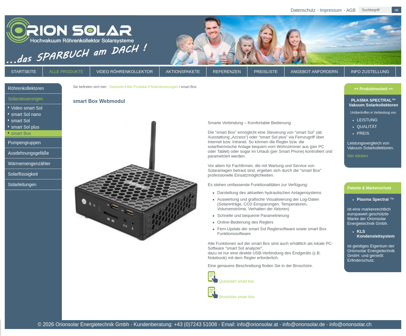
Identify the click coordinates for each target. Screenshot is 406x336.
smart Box (21, 133)
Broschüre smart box (236, 297)
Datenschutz (303, 10)
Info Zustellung (370, 71)
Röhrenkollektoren (26, 88)
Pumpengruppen (24, 142)
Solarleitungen (22, 184)
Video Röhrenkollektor (124, 71)
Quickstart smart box (236, 281)
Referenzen (227, 71)
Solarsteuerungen (25, 98)
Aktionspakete (183, 71)
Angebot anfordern (314, 71)
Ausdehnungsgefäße (28, 153)
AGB (351, 10)
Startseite (23, 71)
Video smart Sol (27, 108)
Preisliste (266, 71)
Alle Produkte (66, 71)
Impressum (331, 10)
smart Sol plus (25, 127)
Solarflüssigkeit (23, 174)
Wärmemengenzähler (29, 163)
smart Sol (20, 120)
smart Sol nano (26, 114)
